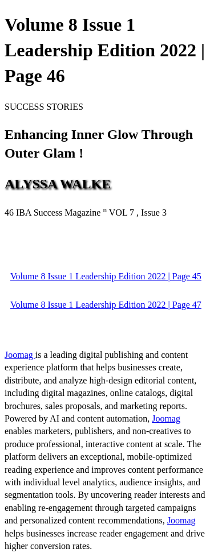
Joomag (20, 355)
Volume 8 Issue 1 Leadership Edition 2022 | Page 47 (105, 305)
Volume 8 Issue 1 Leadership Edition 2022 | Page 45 (105, 276)
